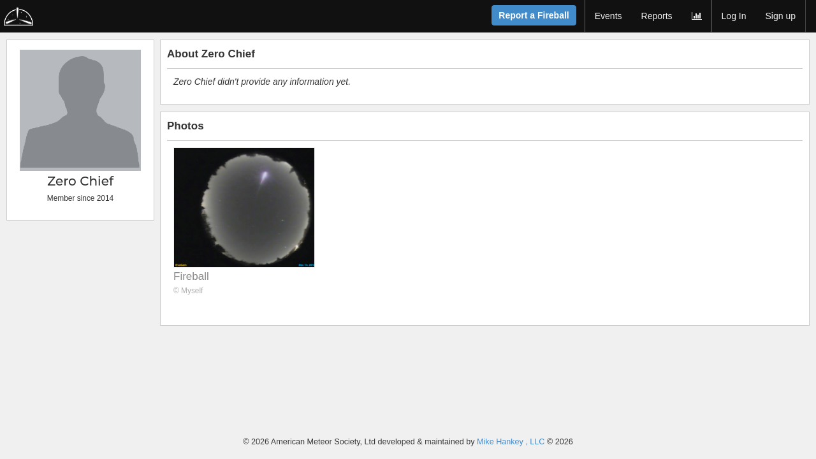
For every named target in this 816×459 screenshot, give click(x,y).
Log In (734, 16)
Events (608, 16)
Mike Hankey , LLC (510, 441)
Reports (657, 16)
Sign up (781, 16)
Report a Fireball (534, 15)
